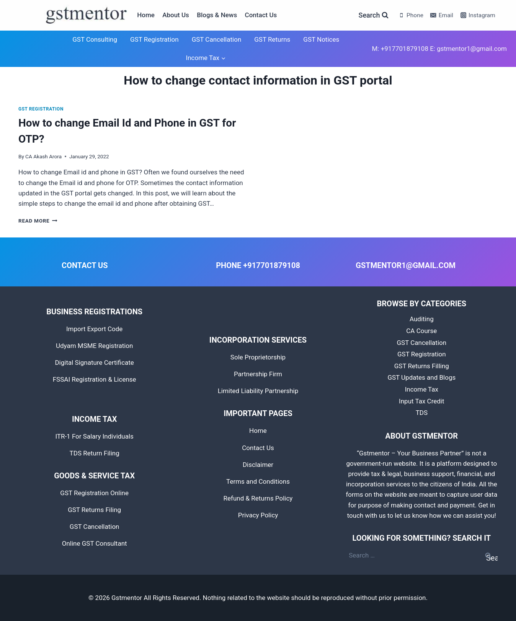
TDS (422, 412)
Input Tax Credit (421, 401)
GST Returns (272, 39)
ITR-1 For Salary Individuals (94, 436)
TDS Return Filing (94, 453)
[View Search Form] (373, 15)
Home (146, 15)
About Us (175, 15)
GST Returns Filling (421, 366)
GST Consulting (94, 39)
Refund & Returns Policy (258, 498)
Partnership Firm (258, 374)
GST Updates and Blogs (421, 377)
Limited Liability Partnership (258, 391)
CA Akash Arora (43, 156)
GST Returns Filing (94, 510)
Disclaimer (258, 464)
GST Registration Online (94, 493)
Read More (37, 221)
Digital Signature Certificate (94, 362)
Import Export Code (94, 329)
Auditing (422, 319)
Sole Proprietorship (258, 357)
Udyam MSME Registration (94, 346)
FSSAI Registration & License (94, 379)
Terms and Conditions (258, 481)
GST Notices (321, 39)
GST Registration (154, 39)
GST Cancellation (217, 39)
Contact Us (261, 15)
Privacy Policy (258, 515)
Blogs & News (217, 15)
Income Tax (421, 389)
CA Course (421, 331)
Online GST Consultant (94, 543)
